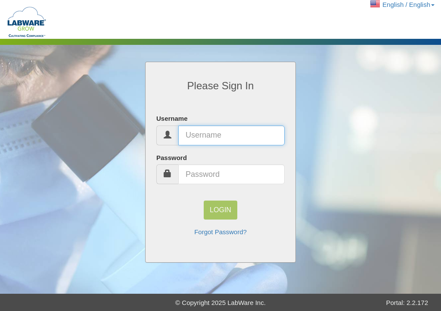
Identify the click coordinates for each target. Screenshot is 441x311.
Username (172, 118)
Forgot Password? (220, 232)
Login (220, 210)
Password (171, 157)
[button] (402, 4)
